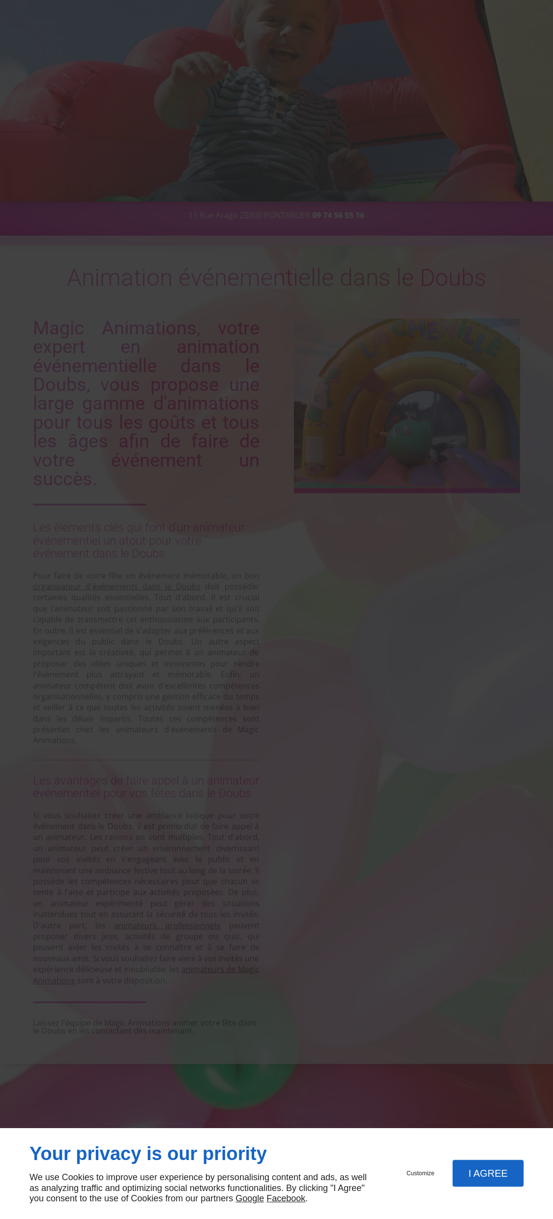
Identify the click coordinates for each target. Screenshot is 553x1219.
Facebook (285, 1198)
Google (249, 1198)
